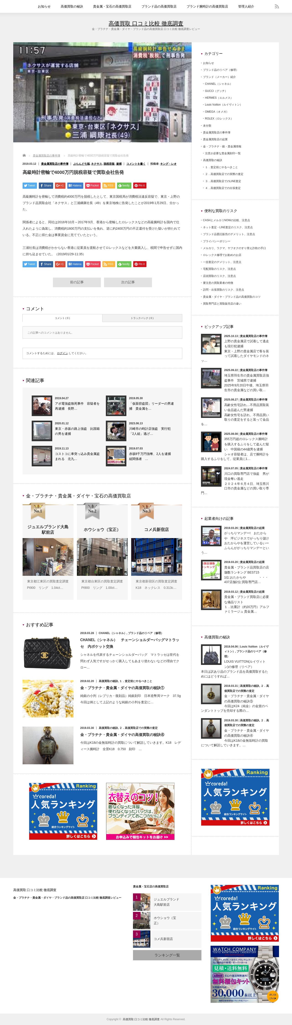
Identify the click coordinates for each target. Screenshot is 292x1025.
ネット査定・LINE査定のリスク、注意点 (228, 227)
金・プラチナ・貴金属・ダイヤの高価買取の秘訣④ (122, 735)
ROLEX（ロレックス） (219, 118)
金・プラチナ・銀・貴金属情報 (222, 146)
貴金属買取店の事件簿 (46, 155)
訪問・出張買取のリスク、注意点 (223, 289)
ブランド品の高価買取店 (159, 6)
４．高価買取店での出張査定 (223, 188)
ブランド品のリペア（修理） (146, 633)
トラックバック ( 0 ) (142, 318)
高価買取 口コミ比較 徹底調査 (146, 23)
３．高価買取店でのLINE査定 (223, 181)
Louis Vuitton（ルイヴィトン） (224, 104)
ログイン (62, 354)
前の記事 (77, 283)
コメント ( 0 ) (62, 318)
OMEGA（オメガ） (217, 111)
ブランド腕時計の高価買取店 (207, 6)
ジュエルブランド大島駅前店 (166, 902)
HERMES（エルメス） (219, 97)
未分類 (207, 125)
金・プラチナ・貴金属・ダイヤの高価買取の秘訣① (122, 688)
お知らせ (44, 6)
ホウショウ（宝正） (165, 920)
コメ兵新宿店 (163, 939)
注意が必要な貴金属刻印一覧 (223, 153)
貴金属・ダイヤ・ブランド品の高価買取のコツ (232, 296)
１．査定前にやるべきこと (135, 681)
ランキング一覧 (167, 955)
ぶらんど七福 (81, 163)
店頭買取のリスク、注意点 (219, 276)
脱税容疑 (109, 163)
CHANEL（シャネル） (113, 633)
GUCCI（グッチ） (216, 91)
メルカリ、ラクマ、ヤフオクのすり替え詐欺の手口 (234, 248)
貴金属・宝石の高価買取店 (112, 6)
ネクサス (96, 163)
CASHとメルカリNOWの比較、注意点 (226, 220)
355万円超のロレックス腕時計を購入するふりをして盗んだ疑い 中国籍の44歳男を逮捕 (246, 444)
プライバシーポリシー (216, 241)
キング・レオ (168, 163)
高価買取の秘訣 (72, 6)
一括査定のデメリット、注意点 (222, 262)
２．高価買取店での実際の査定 (138, 728)
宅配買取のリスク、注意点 (219, 269)
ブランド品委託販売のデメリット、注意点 (229, 234)
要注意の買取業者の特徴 (218, 282)
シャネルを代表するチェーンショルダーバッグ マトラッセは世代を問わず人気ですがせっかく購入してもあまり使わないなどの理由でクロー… (129, 661)
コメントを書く (136, 163)
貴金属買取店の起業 (215, 139)
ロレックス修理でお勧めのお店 (222, 255)
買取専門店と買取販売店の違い (222, 303)
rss (277, 6)
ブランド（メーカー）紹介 (219, 77)
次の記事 (128, 283)
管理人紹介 (246, 6)
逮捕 (119, 163)
